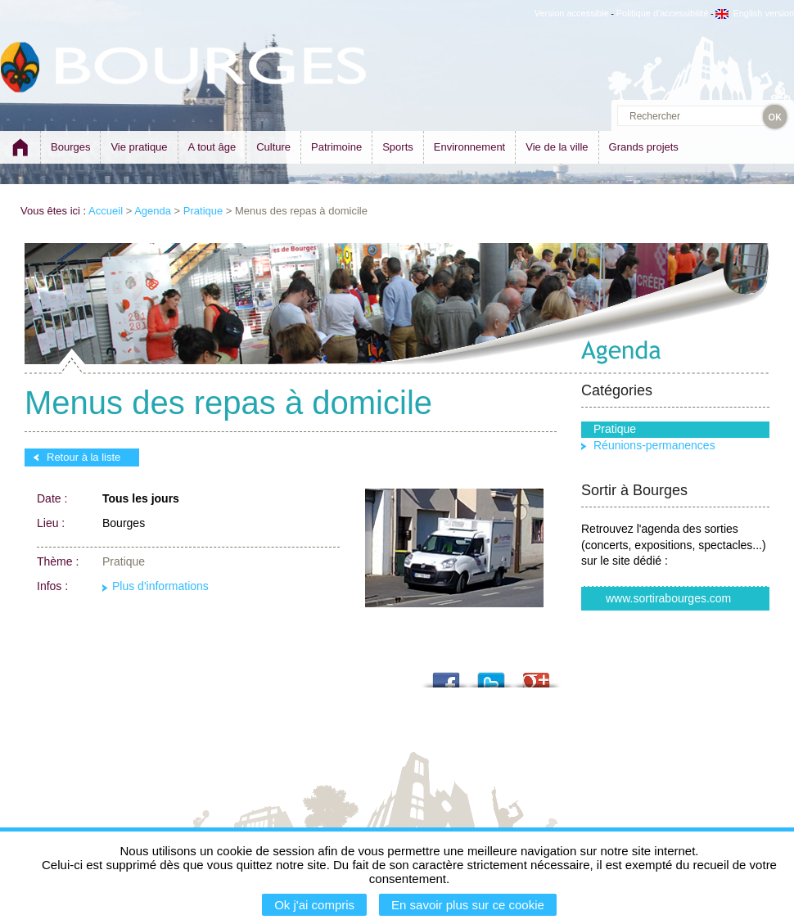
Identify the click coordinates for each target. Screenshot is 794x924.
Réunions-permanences (654, 445)
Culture (273, 147)
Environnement (469, 147)
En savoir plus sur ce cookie (467, 905)
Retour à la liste (83, 457)
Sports (397, 147)
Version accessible (572, 13)
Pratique (203, 211)
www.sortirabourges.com (668, 598)
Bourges (70, 147)
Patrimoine (336, 147)
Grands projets (644, 147)
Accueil (105, 211)
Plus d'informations (160, 586)
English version (754, 13)
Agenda (152, 211)
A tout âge (212, 147)
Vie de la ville (557, 147)
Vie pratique (139, 147)
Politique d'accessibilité (662, 13)
